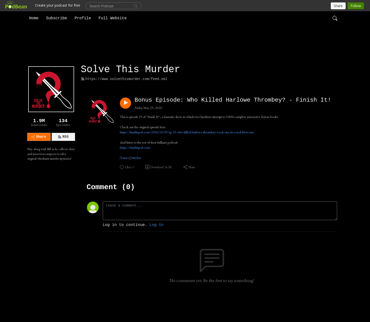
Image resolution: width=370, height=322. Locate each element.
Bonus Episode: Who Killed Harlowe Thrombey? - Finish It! (233, 123)
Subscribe (56, 18)
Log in (157, 248)
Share (38, 160)
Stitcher (136, 181)
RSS (63, 160)
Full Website (113, 18)
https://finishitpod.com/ (135, 170)
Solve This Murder (130, 93)
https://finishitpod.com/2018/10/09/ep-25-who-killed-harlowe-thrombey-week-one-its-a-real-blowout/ (187, 155)
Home (33, 18)
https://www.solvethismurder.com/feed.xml (124, 102)
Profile (83, 18)
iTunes (124, 181)
